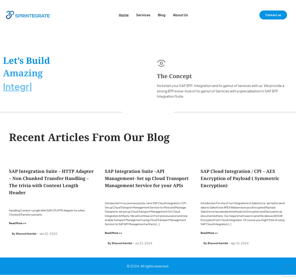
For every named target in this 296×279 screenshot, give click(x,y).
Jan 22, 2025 (48, 233)
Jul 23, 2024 (143, 243)
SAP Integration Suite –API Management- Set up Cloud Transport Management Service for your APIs (146, 178)
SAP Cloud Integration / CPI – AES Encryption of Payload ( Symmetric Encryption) (240, 178)
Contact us (273, 15)
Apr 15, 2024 (240, 243)
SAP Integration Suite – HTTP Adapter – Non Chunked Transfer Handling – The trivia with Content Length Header (51, 182)
